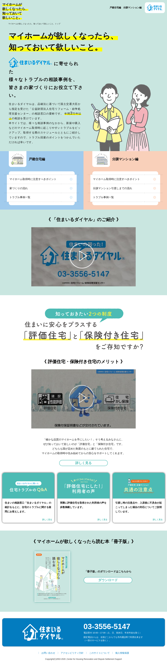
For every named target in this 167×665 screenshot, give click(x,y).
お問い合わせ (48, 655)
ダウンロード (108, 581)
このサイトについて (99, 655)
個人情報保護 (122, 655)
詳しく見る (83, 464)
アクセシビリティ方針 (72, 655)
